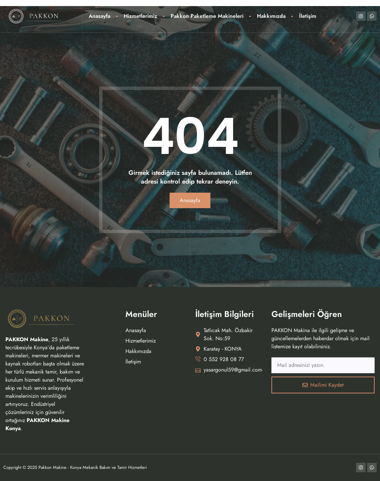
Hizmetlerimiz (140, 16)
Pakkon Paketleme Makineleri (207, 16)
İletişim (307, 16)
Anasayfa (99, 16)
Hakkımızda (271, 16)
